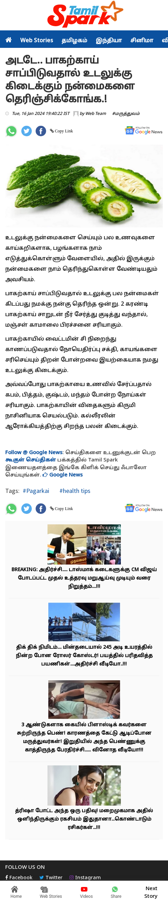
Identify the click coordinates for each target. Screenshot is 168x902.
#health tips (74, 491)
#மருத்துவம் (126, 113)
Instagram (85, 878)
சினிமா (141, 40)
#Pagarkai (36, 491)
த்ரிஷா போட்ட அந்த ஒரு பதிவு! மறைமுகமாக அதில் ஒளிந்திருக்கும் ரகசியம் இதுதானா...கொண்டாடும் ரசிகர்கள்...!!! (84, 819)
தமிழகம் (74, 40)
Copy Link (63, 131)
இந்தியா (109, 40)
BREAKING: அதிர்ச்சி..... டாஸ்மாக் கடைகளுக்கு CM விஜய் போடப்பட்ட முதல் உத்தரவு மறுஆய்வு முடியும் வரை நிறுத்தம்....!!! (84, 578)
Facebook (18, 878)
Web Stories (36, 40)
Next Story (151, 891)
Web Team (95, 113)
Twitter (51, 878)
